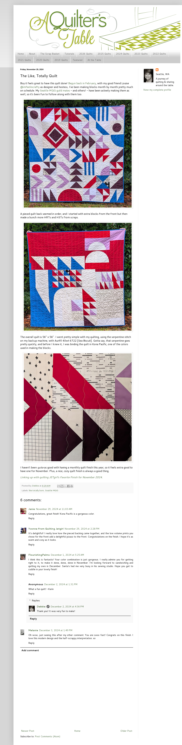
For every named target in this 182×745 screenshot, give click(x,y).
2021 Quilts (24, 60)
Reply (31, 518)
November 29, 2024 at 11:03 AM (54, 509)
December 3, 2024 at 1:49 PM (55, 630)
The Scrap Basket (49, 53)
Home (21, 53)
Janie (31, 509)
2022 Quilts (159, 53)
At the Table (94, 60)
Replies (36, 600)
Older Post (126, 731)
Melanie (33, 630)
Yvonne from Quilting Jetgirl (46, 528)
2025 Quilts (104, 53)
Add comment (30, 650)
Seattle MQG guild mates (55, 90)
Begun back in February (82, 83)
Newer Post (27, 731)
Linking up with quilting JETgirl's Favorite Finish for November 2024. (61, 477)
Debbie (35, 485)
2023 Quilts (141, 53)
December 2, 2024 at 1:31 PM (60, 584)
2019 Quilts (61, 60)
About (32, 53)
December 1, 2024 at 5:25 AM (67, 555)
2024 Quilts (122, 53)
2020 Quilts (42, 60)
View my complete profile (157, 89)
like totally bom (36, 490)
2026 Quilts (86, 53)
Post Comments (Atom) (47, 736)
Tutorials (69, 53)
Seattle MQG (51, 490)
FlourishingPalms (39, 555)
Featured (77, 60)
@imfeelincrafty (30, 87)
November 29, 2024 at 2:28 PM (82, 528)
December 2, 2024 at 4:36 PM (67, 606)
